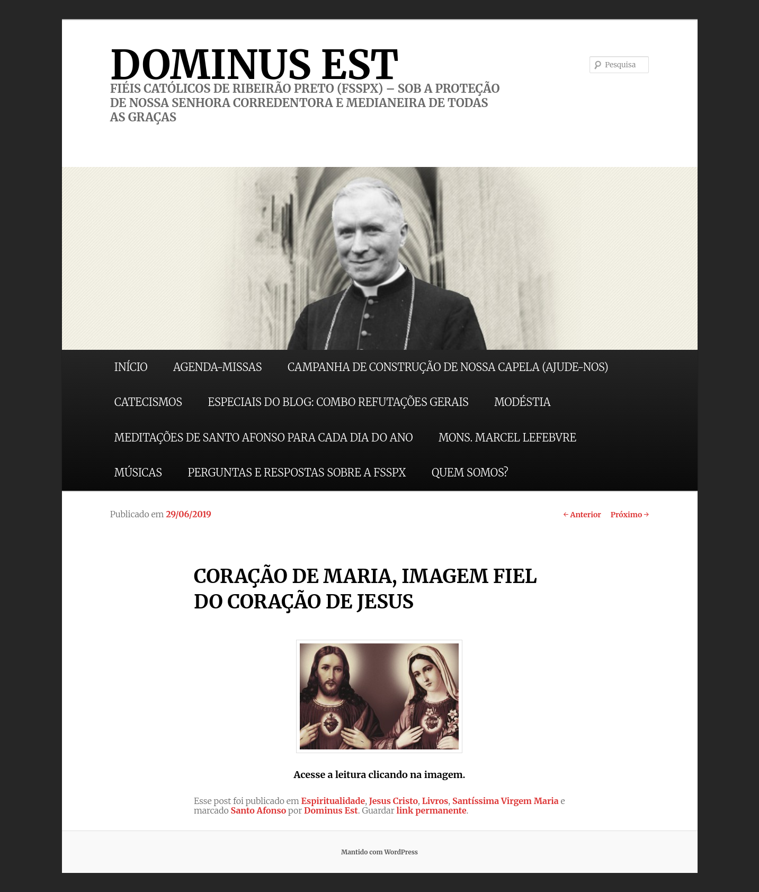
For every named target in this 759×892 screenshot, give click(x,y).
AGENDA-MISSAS (217, 367)
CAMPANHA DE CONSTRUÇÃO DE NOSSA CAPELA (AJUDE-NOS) (448, 367)
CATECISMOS (148, 402)
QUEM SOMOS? (470, 472)
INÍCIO (131, 367)
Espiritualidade (333, 801)
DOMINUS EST (254, 65)
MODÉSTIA (522, 402)
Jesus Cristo (393, 801)
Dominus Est (331, 810)
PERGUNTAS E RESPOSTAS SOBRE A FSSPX (297, 472)
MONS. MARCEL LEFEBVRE (507, 437)
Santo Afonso (259, 810)
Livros (435, 801)
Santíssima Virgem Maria (505, 801)
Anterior (582, 514)
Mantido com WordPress (379, 852)
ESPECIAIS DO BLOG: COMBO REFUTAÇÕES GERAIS (338, 402)
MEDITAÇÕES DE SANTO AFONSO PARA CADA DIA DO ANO (263, 437)
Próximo (630, 514)
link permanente (432, 810)
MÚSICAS (138, 472)
